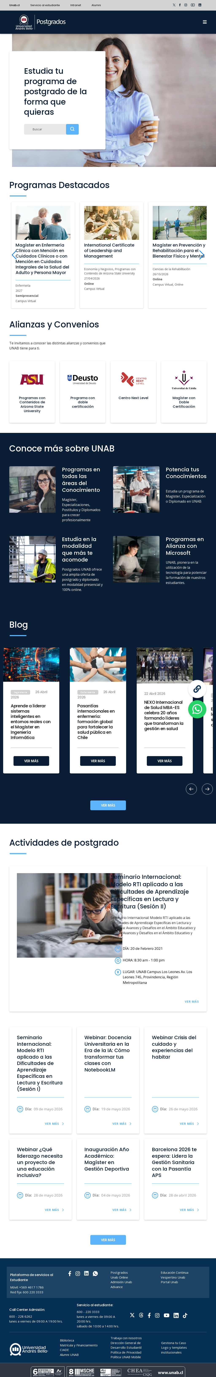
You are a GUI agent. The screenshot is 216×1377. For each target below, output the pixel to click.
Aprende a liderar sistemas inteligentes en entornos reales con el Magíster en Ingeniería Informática (31, 721)
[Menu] (205, 22)
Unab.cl (14, 5)
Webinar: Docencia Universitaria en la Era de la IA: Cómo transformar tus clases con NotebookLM (107, 1053)
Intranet (75, 5)
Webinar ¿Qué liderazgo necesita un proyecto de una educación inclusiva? (40, 1162)
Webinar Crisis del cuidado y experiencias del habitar (174, 1047)
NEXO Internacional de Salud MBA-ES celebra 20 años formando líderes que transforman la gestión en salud (164, 715)
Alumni (96, 5)
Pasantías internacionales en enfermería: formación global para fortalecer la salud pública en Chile (96, 721)
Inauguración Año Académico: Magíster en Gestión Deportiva (106, 1159)
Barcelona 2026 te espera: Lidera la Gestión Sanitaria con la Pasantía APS (174, 1162)
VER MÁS (31, 761)
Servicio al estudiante (45, 5)
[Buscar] (51, 129)
